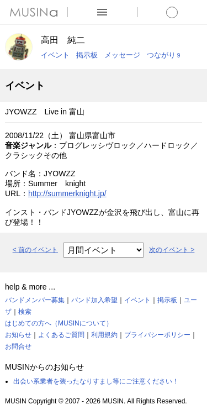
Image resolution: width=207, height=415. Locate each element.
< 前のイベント (35, 250)
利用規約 (104, 335)
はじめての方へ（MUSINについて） (59, 323)
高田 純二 (63, 40)
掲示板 (87, 55)
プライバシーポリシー (157, 335)
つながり (163, 55)
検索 (24, 312)
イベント (55, 55)
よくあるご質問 (61, 335)
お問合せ (18, 346)
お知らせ (18, 335)
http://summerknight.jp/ (67, 193)
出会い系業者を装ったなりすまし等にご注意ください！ (96, 381)
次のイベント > (171, 250)
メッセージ (122, 55)
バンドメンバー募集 (35, 300)
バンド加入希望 (94, 300)
